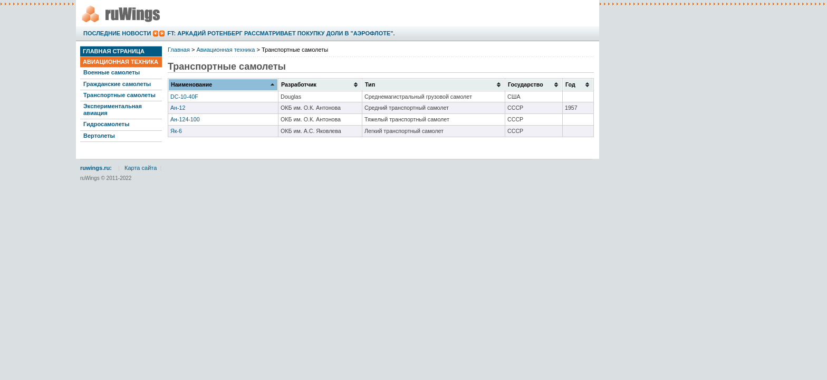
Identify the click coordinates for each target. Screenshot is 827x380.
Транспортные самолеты (119, 95)
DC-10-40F (184, 96)
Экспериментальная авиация (112, 109)
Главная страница (114, 51)
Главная (179, 49)
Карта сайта (140, 168)
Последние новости (117, 33)
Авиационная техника (120, 62)
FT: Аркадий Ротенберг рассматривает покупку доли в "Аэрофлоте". (281, 33)
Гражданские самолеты (117, 84)
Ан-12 (177, 107)
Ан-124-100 (185, 119)
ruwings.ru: (96, 168)
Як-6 (176, 131)
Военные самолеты (111, 72)
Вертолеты (99, 135)
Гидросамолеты (106, 124)
